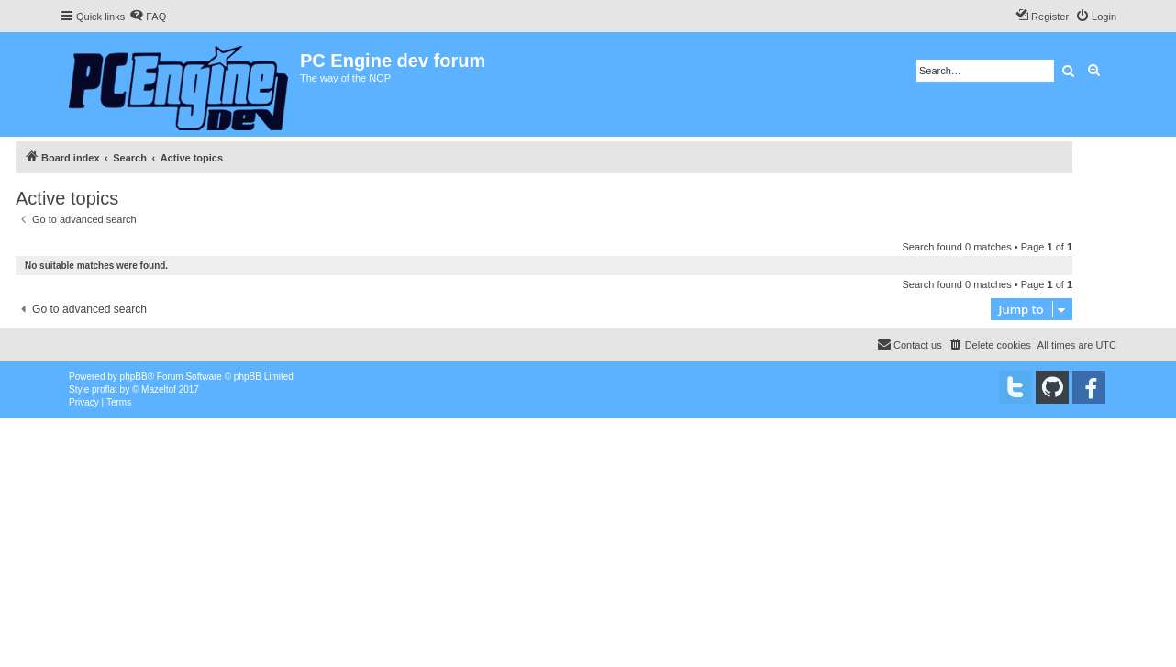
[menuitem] (147, 17)
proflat (104, 389)
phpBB (134, 377)
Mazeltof (158, 389)
